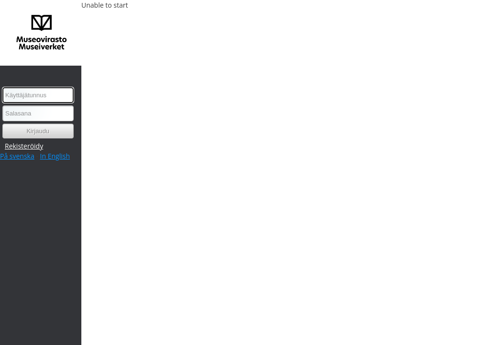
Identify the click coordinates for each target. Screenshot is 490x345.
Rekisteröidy (24, 145)
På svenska (17, 156)
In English (55, 156)
